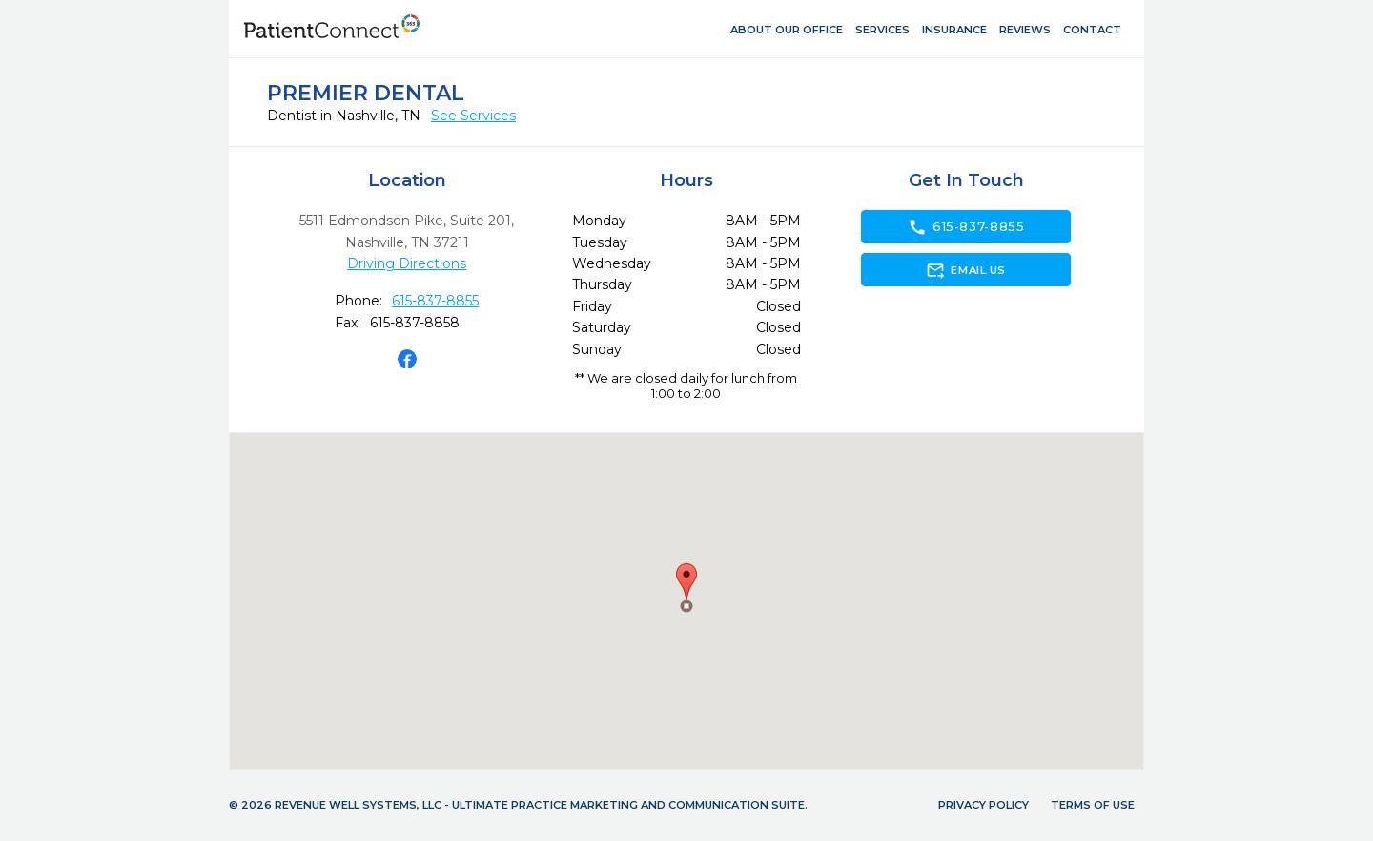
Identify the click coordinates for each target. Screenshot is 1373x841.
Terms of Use (1093, 804)
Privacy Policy (983, 804)
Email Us (965, 270)
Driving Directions (406, 263)
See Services (473, 115)
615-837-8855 (435, 300)
